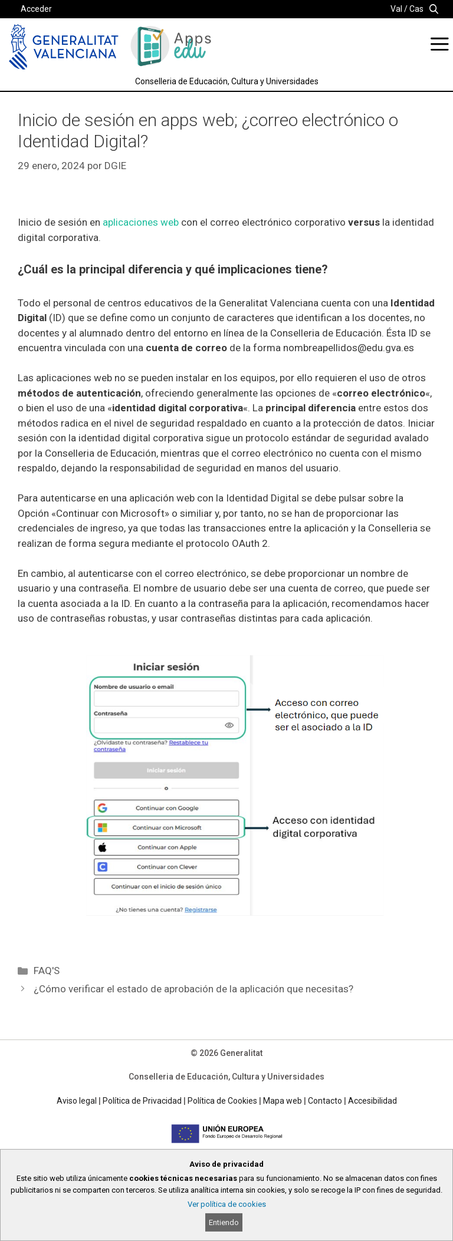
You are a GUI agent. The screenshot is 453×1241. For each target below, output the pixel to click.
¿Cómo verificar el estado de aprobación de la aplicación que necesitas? (193, 989)
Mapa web (282, 1100)
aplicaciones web (141, 222)
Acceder (36, 9)
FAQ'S (47, 970)
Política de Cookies (222, 1100)
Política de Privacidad (142, 1100)
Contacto (325, 1100)
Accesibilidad (372, 1100)
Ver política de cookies (227, 1204)
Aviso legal (77, 1100)
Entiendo (224, 1222)
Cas (416, 9)
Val (396, 9)
